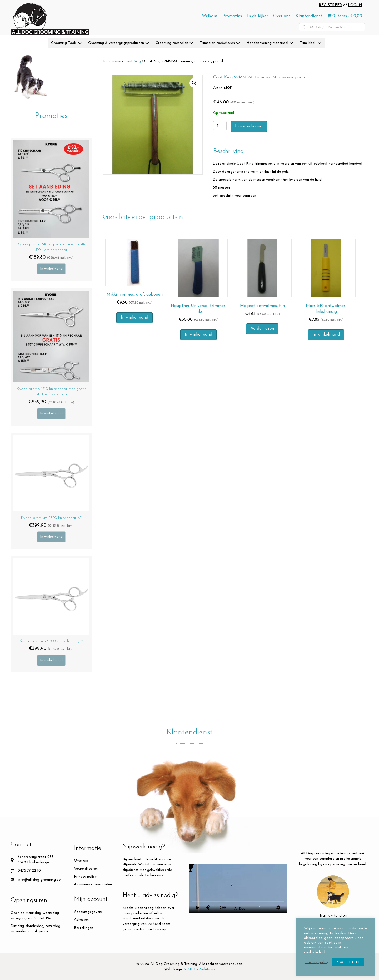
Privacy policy (85, 877)
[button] (80, 43)
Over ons (81, 861)
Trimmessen (112, 61)
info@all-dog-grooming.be (39, 880)
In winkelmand (51, 269)
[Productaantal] (220, 125)
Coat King (132, 61)
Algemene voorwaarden (93, 885)
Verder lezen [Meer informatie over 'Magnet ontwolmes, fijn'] (262, 328)
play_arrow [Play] (197, 907)
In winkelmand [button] (134, 317)
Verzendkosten (86, 869)
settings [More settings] (278, 907)
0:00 (223, 907)
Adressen (81, 920)
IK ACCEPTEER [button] (348, 962)
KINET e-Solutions (199, 969)
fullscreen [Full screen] (268, 907)
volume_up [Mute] (208, 907)
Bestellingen (83, 928)
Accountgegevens (88, 912)
